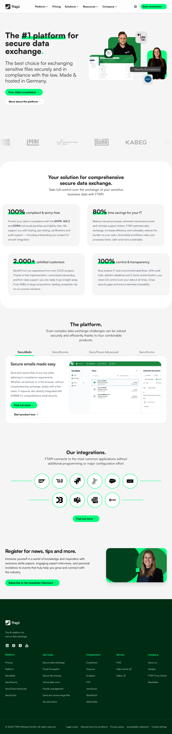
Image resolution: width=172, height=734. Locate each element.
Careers (152, 669)
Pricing (8, 662)
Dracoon (90, 669)
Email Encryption (51, 669)
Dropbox (90, 675)
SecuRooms (11, 682)
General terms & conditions (94, 726)
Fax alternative (50, 701)
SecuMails (10, 675)
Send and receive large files (56, 695)
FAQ (119, 662)
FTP (88, 682)
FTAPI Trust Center (157, 675)
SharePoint (91, 695)
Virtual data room (51, 682)
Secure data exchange (54, 662)
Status (121, 675)
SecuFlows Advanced (15, 688)
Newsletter (153, 682)
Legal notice (72, 726)
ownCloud (91, 688)
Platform (9, 669)
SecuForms (10, 695)
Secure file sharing (52, 675)
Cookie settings (159, 726)
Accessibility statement (138, 726)
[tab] (24, 353)
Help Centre (124, 669)
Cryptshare (91, 662)
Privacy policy (117, 726)
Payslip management (53, 688)
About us (152, 662)
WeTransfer (91, 701)
